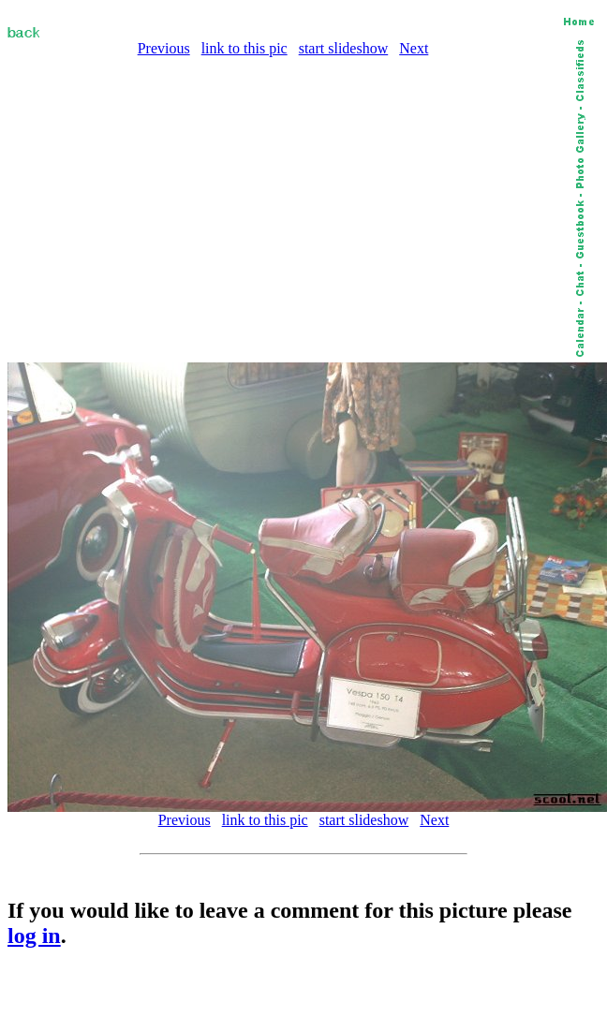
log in (34, 935)
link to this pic (244, 48)
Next (413, 48)
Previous (164, 48)
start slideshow (344, 48)
